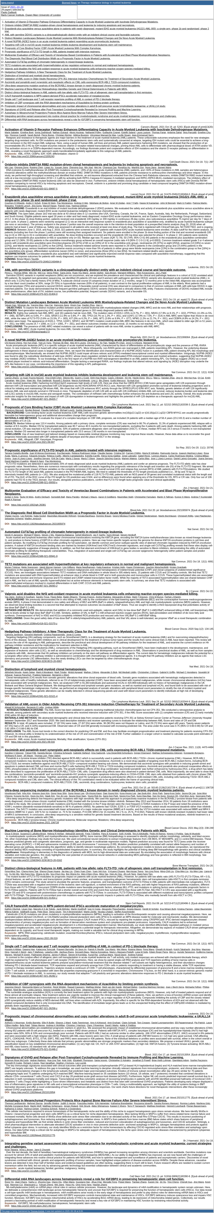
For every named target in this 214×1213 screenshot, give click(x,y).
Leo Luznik (80, 1063)
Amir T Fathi (132, 203)
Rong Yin (9, 1182)
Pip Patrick (199, 1022)
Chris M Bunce (156, 597)
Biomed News (69, 2)
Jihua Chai (96, 1182)
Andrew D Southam (25, 597)
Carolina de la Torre (71, 990)
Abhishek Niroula (13, 672)
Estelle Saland (128, 132)
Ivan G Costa (94, 909)
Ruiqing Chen (36, 167)
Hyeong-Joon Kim (40, 793)
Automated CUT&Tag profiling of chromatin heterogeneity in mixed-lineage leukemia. (49, 62)
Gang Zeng (65, 273)
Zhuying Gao (44, 1182)
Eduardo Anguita (37, 456)
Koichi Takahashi (182, 949)
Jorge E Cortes (73, 634)
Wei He (97, 167)
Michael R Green (22, 955)
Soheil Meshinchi (83, 535)
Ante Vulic (67, 1060)
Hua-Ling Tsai (54, 1060)
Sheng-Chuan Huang (50, 871)
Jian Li (99, 305)
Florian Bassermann (196, 1106)
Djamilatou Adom (180, 1060)
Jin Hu (163, 1182)
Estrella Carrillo (92, 456)
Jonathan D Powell (141, 1060)
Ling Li (94, 380)
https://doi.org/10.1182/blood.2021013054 (33, 1092)
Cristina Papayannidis (54, 634)
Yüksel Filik (30, 753)
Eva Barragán (63, 453)
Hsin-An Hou (116, 874)
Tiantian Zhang (139, 1182)
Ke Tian (103, 343)
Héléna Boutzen (81, 135)
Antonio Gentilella (51, 990)
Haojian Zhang (100, 1184)
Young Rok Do (95, 796)
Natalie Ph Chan (117, 343)
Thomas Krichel (37, 1211)
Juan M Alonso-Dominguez (42, 453)
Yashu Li (32, 1182)
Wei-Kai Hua (190, 378)
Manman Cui (16, 1184)
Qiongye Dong (21, 167)
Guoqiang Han (83, 1182)
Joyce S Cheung (134, 343)
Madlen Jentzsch (33, 518)
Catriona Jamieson (14, 634)
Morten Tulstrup (12, 567)
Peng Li (8, 273)
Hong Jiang (150, 167)
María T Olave (88, 458)
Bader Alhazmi (70, 597)
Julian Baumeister (202, 909)
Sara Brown (110, 273)
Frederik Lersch (22, 206)
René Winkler (59, 987)
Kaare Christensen (135, 567)
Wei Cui (41, 273)
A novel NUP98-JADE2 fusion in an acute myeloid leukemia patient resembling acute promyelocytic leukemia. (62, 41)
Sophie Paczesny (198, 1060)
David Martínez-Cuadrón (17, 461)
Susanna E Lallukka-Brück (33, 834)
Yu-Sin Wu (14, 874)
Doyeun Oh (172, 796)
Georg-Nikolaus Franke (124, 516)
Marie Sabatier (12, 132)
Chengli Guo (186, 1182)
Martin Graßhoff (78, 909)
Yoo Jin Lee (61, 796)
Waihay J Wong (91, 672)
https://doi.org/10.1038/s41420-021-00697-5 (34, 189)
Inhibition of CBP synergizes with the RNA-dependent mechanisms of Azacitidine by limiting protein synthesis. (62, 102)
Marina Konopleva (99, 952)
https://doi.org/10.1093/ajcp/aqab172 (30, 332)
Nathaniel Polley (93, 132)
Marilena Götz (203, 1103)
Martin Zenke (90, 912)
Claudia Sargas (104, 453)
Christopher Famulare (145, 497)
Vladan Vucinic (12, 516)
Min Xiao (88, 167)
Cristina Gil (119, 453)
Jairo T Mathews (35, 952)
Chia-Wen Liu (181, 871)
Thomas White (21, 273)
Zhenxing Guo (76, 167)
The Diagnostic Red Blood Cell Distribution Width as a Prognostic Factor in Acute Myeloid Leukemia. (57, 58)
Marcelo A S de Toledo (44, 909)
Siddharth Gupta (28, 912)
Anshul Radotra (103, 597)
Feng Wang (148, 949)
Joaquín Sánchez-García (108, 458)
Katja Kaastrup (103, 567)
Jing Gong (36, 206)
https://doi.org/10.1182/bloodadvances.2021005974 (38, 524)
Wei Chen (20, 380)
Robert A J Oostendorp (70, 1109)
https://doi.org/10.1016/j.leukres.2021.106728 (35, 822)
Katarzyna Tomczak (45, 949)
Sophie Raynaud (84, 410)
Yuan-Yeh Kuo (99, 871)
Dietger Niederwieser (147, 516)
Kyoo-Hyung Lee (128, 793)
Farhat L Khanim (173, 597)
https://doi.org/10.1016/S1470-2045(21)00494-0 (36, 261)
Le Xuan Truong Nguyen (32, 378)
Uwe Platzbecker (203, 516)
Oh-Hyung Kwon (94, 793)
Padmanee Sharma (40, 955)
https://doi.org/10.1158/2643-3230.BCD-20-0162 (36, 860)
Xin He (128, 378)
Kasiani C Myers (118, 1106)
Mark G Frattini (184, 203)
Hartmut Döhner (79, 206)
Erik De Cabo (57, 458)
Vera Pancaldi (189, 132)
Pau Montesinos (65, 203)
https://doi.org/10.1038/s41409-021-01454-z (34, 898)
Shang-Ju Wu (42, 874)
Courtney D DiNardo (15, 203)
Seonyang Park (203, 796)
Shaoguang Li (30, 1184)
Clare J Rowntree (95, 1025)
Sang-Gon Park (110, 796)
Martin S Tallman (165, 497)
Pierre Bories (47, 135)
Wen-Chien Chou (89, 874)
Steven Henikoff (128, 535)
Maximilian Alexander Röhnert (61, 516)
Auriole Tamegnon (186, 952)
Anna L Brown (26, 1149)
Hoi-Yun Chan (30, 343)
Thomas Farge (159, 132)
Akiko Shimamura (100, 1106)
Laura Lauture (143, 132)
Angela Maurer (134, 909)
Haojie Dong (139, 378)
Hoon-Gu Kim (37, 796)
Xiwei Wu (31, 380)
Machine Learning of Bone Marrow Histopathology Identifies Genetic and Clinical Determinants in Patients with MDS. (66, 89)
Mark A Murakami (44, 672)
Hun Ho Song (159, 796)
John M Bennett (168, 203)
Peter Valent (54, 755)
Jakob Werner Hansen (50, 567)
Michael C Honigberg (186, 672)
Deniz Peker (53, 273)
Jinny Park (157, 793)
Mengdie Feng (110, 1182)
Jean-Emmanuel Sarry (143, 135)
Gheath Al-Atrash (164, 949)
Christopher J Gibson (148, 672)
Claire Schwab (129, 1022)
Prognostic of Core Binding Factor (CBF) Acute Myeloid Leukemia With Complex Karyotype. (53, 48)
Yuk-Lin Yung (44, 343)
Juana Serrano (205, 458)
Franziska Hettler (85, 1103)
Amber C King (11, 497)
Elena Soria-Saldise (111, 456)
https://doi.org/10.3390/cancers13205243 (32, 156)
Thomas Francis (87, 597)
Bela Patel (25, 1025)
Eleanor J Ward (63, 1022)
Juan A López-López (22, 458)
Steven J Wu (48, 535)
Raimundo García (169, 453)
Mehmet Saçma (35, 1103)
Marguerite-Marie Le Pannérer (37, 987)
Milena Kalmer (12, 912)
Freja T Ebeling (92, 834)
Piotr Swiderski (44, 380)
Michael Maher (130, 987)
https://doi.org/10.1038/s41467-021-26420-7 (34, 399)
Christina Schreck (49, 1109)
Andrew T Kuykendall (201, 497)
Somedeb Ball (58, 497)
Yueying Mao (37, 305)
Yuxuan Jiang (61, 167)
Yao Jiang (9, 597)
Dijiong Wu (68, 378)
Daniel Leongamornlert (162, 1022)
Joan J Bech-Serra (175, 987)
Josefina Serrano (41, 458)
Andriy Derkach (42, 497)
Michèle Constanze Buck (17, 1106)
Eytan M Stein (49, 203)
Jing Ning (195, 949)
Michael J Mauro (89, 497)
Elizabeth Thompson (83, 1060)
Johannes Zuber (90, 990)
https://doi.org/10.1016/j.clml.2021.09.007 (33, 442)
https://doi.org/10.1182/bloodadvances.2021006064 (38, 367)
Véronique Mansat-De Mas (103, 135)
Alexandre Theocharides (113, 909)
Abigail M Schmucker (15, 707)
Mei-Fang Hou (27, 874)
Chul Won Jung (186, 796)
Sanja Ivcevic (100, 1060)
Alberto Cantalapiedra (73, 456)
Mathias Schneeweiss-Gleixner (167, 753)
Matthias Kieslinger (156, 1106)
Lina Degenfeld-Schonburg (120, 753)
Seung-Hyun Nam (77, 796)
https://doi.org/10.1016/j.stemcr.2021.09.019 (34, 938)
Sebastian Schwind (14, 518)
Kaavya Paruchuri (22, 675)
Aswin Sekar (29, 672)
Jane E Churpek (42, 1149)
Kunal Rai (93, 955)
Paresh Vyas (64, 206)
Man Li (157, 378)
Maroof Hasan (50, 206)
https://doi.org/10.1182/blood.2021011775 (33, 1135)
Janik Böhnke (63, 909)
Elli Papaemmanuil (184, 1022)
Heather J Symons (65, 1063)
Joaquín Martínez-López (190, 453)
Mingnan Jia (23, 305)
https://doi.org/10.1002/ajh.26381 (28, 505)
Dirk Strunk (84, 1106)
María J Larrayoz (20, 456)
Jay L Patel (160, 273)
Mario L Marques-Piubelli (122, 952)
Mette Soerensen (29, 567)
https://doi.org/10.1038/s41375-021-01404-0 (34, 294)
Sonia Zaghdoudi (43, 132)
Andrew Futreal (135, 955)
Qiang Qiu (57, 1182)
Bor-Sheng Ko (73, 874)
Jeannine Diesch (13, 987)
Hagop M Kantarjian (149, 203)
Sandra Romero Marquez (166, 1103)
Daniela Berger (44, 753)
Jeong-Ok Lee (189, 793)
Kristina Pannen (185, 909)
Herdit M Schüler (150, 909)
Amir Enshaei (113, 1022)
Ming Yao (103, 874)
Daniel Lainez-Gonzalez (185, 458)
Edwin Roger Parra (158, 952)
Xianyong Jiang (61, 305)
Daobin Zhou (88, 305)
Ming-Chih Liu (167, 871)
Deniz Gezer (55, 912)
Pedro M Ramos (158, 834)
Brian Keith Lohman (161, 1060)
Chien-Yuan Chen (82, 871)
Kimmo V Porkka (175, 834)
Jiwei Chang (21, 1182)
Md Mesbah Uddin (127, 672)
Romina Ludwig (187, 1103)
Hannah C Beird (18, 952)
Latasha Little (51, 952)
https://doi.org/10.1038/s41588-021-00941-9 (34, 556)
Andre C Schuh (33, 203)
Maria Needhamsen (85, 567)
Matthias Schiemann (52, 1106)
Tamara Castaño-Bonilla (16, 453)
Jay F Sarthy (99, 535)
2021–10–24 (16, 7)
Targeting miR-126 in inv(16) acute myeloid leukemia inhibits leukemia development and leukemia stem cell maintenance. (68, 45)
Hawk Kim (50, 796)
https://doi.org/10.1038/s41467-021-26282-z (34, 976)
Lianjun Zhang (12, 378)
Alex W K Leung (78, 343)
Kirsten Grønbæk (178, 567)
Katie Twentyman (80, 1022)
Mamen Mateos (129, 458)
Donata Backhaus (86, 516)
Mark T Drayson (140, 597)
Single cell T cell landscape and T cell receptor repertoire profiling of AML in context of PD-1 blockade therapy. (62, 99)
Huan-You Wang (80, 273)
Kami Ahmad (113, 535)
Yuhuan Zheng (46, 1184)
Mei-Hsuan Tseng (134, 871)
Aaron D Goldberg (107, 497)
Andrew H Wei (81, 203)
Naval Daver (120, 955)
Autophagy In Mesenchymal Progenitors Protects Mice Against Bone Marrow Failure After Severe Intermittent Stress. (66, 113)
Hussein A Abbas (13, 949)
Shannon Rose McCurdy (17, 1060)
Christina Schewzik (62, 753)
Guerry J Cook (82, 378)
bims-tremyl (7, 2)
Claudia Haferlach (50, 410)
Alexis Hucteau (76, 132)
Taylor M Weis (26, 497)
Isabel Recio (144, 456)
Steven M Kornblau (77, 955)
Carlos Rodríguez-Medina (180, 456)
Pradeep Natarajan (42, 675)
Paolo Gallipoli (8, 12)
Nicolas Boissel (32, 410)
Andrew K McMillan (55, 1025)
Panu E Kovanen (109, 834)
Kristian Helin (118, 567)
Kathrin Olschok (12, 909)
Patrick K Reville (96, 949)
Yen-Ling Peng (152, 871)
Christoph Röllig (185, 516)
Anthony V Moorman (15, 1022)
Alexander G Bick (108, 672)
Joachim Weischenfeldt (157, 567)
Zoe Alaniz (110, 949)
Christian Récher (63, 135)
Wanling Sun (138, 167)
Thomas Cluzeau (101, 410)
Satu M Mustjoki (192, 834)
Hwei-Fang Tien (144, 874)
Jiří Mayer (28, 755)
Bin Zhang (104, 380)
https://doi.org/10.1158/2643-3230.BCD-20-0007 (36, 661)
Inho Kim (26, 793)
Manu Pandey (73, 497)
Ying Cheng (173, 1182)
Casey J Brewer (115, 378)
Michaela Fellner (193, 987)
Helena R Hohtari (55, 834)
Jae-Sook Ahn (144, 793)
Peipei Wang (124, 1182)
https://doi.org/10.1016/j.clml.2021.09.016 (33, 742)
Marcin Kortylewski (81, 380)
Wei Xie (33, 273)
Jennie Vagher (97, 273)
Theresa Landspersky (15, 1103)
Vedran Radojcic (38, 1060)
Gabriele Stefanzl (81, 753)
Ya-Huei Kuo (133, 380)
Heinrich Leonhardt (176, 1106)
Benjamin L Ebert (60, 675)
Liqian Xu (49, 167)
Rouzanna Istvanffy (143, 1103)
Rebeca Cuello (54, 456)
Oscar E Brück (12, 834)
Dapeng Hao (29, 949)
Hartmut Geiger (31, 1109)
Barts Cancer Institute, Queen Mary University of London (31, 15)
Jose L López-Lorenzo (161, 458)
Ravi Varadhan (47, 1063)
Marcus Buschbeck (127, 990)
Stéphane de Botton (99, 203)
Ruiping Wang (135, 949)
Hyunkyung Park (13, 793)
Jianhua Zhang (66, 952)
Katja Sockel (40, 516)
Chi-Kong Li (93, 343)
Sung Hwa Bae (144, 796)
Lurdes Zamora (34, 990)
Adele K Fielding (128, 1025)
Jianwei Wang (164, 167)
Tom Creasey (143, 1022)
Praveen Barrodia (65, 949)
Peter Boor (42, 912)
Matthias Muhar (93, 987)
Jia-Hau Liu (67, 871)
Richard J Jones (31, 1063)
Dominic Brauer (103, 516)
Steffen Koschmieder (124, 912)
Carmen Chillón (133, 453)
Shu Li (149, 378)
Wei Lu (172, 952)
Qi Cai (201, 378)
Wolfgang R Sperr (13, 755)
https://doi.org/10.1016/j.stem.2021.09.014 (33, 1206)
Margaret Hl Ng (150, 343)
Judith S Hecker (68, 1103)
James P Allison (59, 955)
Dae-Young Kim (110, 793)
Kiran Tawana (11, 1149)
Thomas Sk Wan (61, 343)
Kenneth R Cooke (13, 1063)
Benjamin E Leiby (35, 707)
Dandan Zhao (168, 378)
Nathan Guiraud (60, 132)
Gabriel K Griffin (167, 672)
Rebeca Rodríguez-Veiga (84, 453)
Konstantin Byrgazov (194, 753)
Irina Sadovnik (98, 753)
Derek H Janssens (14, 535)
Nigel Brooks (19, 990)
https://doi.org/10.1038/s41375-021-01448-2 (34, 1049)
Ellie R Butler (48, 1022)
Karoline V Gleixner (14, 753)
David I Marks (111, 1025)
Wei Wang (122, 949)
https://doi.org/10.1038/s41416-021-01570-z (34, 623)
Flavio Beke (56, 597)
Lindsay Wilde (52, 707)
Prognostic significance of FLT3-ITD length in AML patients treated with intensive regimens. (52, 51)
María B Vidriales (150, 453)
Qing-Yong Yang (83, 1184)
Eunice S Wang (182, 497)
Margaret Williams (126, 273)
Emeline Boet (26, 132)
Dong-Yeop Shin (59, 793)
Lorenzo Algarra (159, 456)
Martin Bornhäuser (167, 516)
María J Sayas (73, 458)
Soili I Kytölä (125, 834)
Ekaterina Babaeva (64, 535)
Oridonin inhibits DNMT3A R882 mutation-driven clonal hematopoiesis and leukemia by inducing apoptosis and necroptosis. (70, 25)
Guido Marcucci (117, 380)
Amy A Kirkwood (98, 1022)
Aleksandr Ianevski (74, 834)
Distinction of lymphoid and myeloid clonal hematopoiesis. (35, 75)
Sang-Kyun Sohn (172, 793)
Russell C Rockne (61, 380)
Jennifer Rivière (51, 1103)
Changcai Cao (110, 167)
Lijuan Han (27, 909)
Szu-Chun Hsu (57, 874)
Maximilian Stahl (125, 497)
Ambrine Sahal (174, 132)
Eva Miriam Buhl (168, 909)
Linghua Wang (106, 955)
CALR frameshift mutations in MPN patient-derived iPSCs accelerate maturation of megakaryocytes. (57, 96)
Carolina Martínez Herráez (152, 987)
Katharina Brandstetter (122, 1103)
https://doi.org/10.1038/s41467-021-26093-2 (34, 586)
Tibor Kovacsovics (145, 273)
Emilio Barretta (33, 1022)
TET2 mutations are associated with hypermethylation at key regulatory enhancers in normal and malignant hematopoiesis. (69, 65)
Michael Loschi (67, 410)
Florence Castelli (18, 135)
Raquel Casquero (76, 987)
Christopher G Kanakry (119, 1060)
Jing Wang (198, 1182)
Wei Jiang (59, 1184)
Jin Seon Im (80, 949)
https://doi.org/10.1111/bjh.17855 (28, 1171)
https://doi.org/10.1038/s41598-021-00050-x (34, 482)
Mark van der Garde (112, 987)
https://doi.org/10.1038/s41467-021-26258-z (34, 1008)
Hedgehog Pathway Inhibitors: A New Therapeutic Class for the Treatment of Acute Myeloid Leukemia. (58, 72)
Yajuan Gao (10, 305)
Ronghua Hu (124, 167)
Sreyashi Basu (82, 952)
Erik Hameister (102, 1103)
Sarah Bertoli (33, 135)
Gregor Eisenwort (142, 753)
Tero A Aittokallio (140, 834)
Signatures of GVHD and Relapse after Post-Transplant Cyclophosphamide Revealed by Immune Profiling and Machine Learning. (73, 109)
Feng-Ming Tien (12, 871)
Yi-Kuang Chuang (116, 871)
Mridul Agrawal (75, 672)
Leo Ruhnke (26, 516)
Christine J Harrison (76, 1025)
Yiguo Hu (69, 1184)
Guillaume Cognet (111, 132)
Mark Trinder (60, 672)
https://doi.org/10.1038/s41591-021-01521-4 (34, 696)
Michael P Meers (32, 535)
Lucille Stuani (123, 135)
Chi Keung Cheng (13, 343)
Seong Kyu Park (127, 796)
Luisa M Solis (141, 952)
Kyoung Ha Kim (21, 796)
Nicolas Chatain (105, 912)
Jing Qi (179, 378)
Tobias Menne (38, 1025)
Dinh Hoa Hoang (98, 378)
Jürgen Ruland (71, 1106)
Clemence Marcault (14, 410)
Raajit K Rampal (13, 499)
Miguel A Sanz (37, 461)
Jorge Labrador (129, 456)
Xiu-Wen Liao (196, 871)
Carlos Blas (143, 458)
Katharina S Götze (108, 990)
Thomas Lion (40, 755)
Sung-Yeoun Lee (76, 793)
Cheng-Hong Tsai (29, 871)
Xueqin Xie (153, 1182)
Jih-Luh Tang (129, 874)
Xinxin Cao (75, 305)
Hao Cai (48, 305)
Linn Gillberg (68, 567)
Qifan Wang (68, 1182)
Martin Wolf (35, 1106)
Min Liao (9, 167)
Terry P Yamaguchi (136, 1106)
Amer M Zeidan (117, 203)
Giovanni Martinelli (33, 634)
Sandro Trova (42, 597)
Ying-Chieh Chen (53, 378)
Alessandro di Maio (121, 597)
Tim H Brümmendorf (72, 912)
